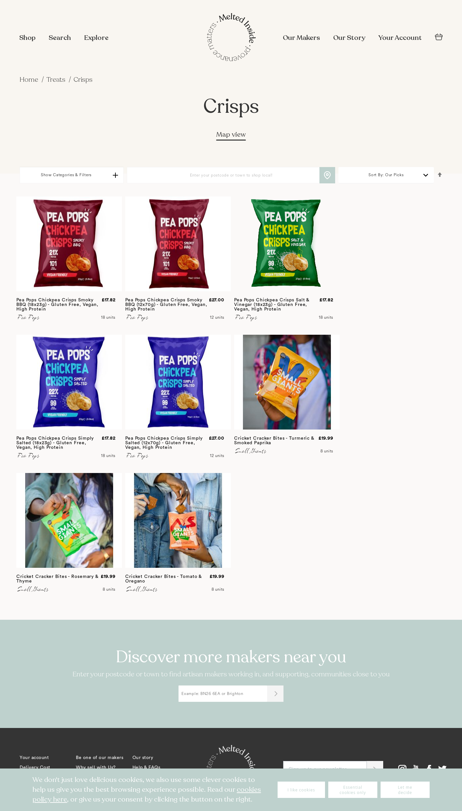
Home (30, 79)
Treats (56, 79)
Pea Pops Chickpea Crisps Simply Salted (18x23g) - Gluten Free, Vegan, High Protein (55, 443)
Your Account (400, 37)
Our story (142, 757)
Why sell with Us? (96, 767)
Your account (34, 757)
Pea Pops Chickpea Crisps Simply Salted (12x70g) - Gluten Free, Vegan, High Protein (164, 443)
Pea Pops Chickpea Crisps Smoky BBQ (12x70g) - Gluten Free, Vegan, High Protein (166, 305)
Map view (231, 134)
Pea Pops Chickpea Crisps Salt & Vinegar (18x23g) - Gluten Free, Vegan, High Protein (271, 305)
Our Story (349, 37)
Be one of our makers (99, 757)
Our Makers (301, 37)
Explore (96, 37)
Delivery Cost (35, 767)
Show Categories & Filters (66, 175)
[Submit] (275, 693)
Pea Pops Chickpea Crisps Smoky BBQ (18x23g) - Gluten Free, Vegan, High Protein (57, 305)
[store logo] (231, 38)
